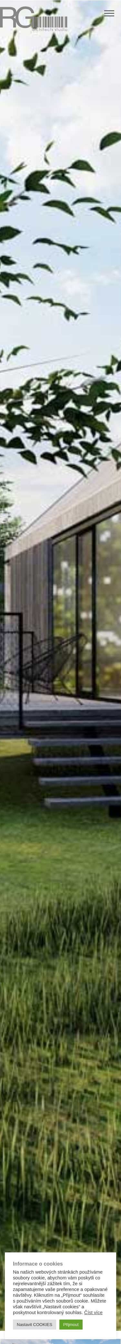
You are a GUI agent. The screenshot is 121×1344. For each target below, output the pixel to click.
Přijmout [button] (71, 1324)
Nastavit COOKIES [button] (34, 1324)
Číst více (93, 1312)
